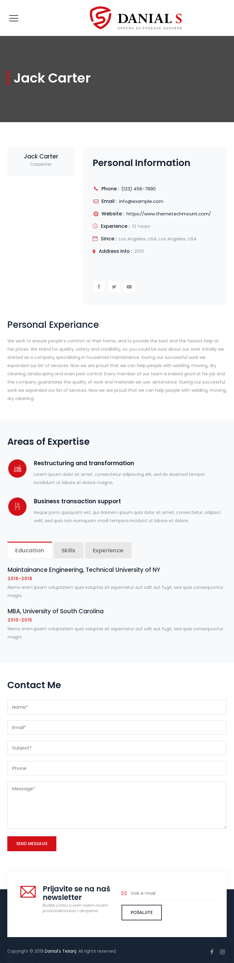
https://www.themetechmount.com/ (168, 214)
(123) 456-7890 (138, 189)
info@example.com (141, 201)
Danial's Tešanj (60, 951)
